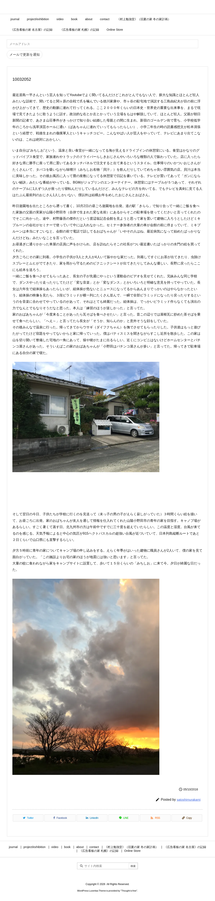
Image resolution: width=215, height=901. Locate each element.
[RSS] (155, 818)
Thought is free (128, 890)
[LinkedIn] (92, 818)
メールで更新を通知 (24, 54)
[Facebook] (60, 818)
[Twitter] (28, 818)
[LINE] (123, 818)
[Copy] (187, 818)
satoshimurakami (189, 799)
